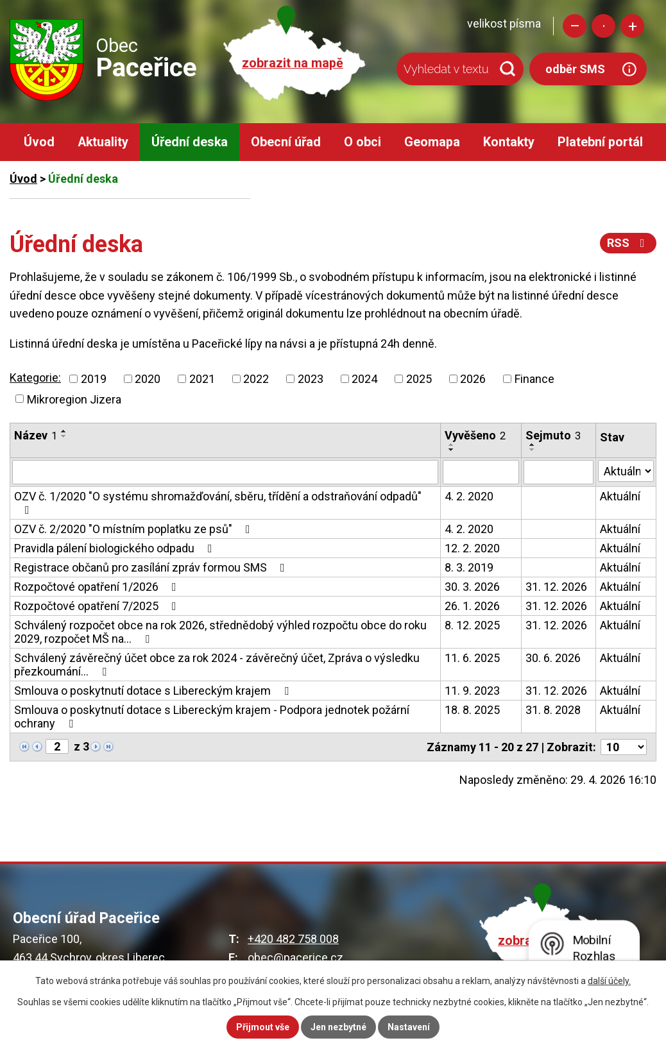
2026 (473, 379)
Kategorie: (35, 377)
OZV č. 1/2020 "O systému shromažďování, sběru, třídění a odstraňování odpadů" (218, 502)
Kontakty (508, 142)
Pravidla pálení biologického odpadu (116, 548)
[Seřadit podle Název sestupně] (64, 436)
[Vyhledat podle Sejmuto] (558, 472)
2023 (310, 379)
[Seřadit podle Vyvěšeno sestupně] (452, 449)
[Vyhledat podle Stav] (626, 471)
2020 (147, 379)
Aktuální (620, 496)
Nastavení (409, 1027)
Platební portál (600, 142)
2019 (94, 379)
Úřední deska (189, 142)
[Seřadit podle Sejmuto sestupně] (532, 449)
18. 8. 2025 (472, 710)
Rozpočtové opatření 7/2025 (98, 606)
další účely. (609, 981)
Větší (632, 26)
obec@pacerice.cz (295, 957)
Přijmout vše (262, 1027)
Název (35, 435)
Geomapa (432, 142)
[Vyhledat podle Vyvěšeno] (480, 472)
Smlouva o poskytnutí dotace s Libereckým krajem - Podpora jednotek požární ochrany (211, 716)
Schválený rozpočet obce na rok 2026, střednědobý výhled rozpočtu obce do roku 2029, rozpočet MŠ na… (220, 631)
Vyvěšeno (475, 435)
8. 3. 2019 (469, 567)
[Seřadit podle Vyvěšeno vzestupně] (452, 444)
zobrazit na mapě (292, 63)
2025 (419, 379)
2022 (256, 379)
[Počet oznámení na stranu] (624, 747)
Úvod (39, 142)
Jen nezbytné (338, 1027)
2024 (364, 379)
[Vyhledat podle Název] (225, 472)
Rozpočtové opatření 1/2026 (98, 586)
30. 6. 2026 (553, 658)
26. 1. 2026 (472, 606)
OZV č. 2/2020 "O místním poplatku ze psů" (134, 529)
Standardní (603, 26)
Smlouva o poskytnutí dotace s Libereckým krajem (154, 690)
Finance (534, 379)
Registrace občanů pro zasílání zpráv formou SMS (152, 567)
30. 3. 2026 (472, 586)
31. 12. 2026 (556, 586)
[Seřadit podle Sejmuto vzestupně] (532, 444)
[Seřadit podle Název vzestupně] (64, 431)
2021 (202, 379)
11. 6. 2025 (472, 658)
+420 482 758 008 (293, 939)
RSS (628, 243)
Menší (574, 26)
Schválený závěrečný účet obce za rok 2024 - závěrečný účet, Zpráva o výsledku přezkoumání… (217, 664)
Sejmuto (553, 435)
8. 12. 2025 (472, 625)
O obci (362, 142)
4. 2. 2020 (469, 496)
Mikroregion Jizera (74, 398)
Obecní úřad (286, 142)
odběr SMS (575, 69)
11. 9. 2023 (472, 690)
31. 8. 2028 (553, 710)
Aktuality (103, 142)
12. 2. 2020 (472, 548)
